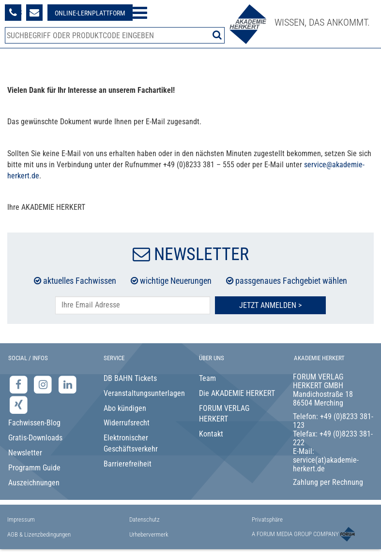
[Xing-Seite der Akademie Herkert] (18, 404)
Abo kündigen (125, 408)
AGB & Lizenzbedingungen (39, 534)
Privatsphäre (267, 519)
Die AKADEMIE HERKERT (237, 393)
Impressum (21, 519)
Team (207, 378)
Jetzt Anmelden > (270, 305)
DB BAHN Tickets (130, 378)
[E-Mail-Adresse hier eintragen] (132, 305)
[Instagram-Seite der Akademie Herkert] (44, 384)
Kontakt (211, 433)
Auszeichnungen (34, 482)
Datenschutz (144, 519)
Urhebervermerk (148, 534)
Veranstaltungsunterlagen (143, 393)
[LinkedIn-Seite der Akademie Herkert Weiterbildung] (67, 384)
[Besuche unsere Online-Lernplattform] (90, 12)
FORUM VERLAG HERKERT (224, 414)
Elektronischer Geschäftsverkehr (131, 443)
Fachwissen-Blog (34, 422)
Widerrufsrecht (127, 422)
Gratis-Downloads (35, 437)
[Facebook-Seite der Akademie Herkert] (19, 384)
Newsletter (25, 452)
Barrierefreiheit (128, 463)
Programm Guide (34, 467)
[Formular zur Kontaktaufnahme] (34, 12)
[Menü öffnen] (140, 12)
